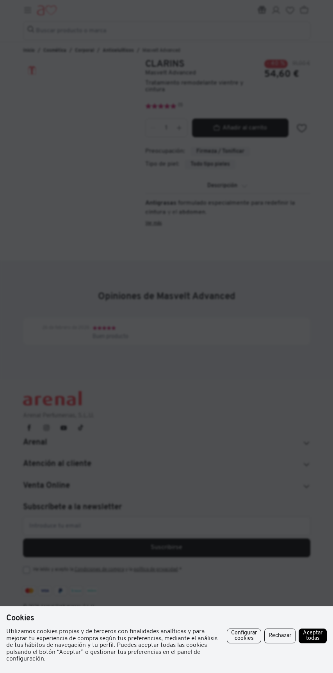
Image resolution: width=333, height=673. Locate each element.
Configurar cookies (244, 635)
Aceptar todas (312, 635)
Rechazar (280, 636)
